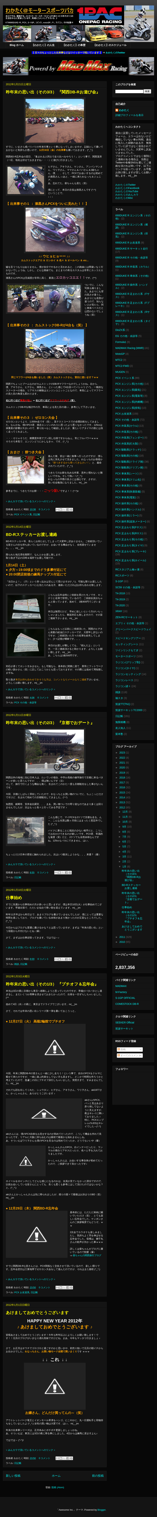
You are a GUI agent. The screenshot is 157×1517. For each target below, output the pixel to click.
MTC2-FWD (122, 365)
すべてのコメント (129, 1055)
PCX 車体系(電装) (125, 497)
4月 (124, 851)
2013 (122, 802)
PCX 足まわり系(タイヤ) (129, 545)
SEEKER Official (124, 1022)
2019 (122, 772)
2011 (122, 937)
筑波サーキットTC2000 (128, 710)
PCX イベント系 (23, 514)
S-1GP (119, 581)
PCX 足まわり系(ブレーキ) (130, 551)
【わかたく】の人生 (43, 45)
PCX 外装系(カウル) (126, 425)
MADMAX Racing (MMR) (129, 348)
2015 (122, 792)
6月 (124, 841)
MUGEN (120, 371)
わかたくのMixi (124, 197)
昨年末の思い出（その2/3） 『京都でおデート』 (50, 722)
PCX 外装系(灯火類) (126, 443)
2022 (122, 757)
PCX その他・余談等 (25, 702)
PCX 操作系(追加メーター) (130, 521)
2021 (122, 762)
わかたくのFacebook (127, 188)
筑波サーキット (124, 1028)
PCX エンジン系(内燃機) (129, 401)
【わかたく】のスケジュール (110, 45)
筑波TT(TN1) (122, 704)
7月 (124, 836)
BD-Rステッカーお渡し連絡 (31, 534)
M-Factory (121, 992)
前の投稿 (98, 1475)
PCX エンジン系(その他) (129, 383)
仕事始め (14, 897)
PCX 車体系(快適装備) (128, 491)
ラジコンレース (124, 680)
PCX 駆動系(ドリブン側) (129, 467)
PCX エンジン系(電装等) (129, 395)
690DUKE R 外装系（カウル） (132, 266)
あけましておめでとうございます (37, 1312)
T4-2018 (120, 593)
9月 (124, 826)
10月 (125, 821)
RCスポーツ (122, 575)
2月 (124, 861)
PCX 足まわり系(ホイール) (130, 560)
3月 (124, 856)
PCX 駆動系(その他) (126, 455)
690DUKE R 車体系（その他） (132, 275)
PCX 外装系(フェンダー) (129, 437)
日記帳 (36, 514)
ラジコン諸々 (123, 686)
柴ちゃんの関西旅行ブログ (87, 1255)
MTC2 (118, 359)
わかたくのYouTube (126, 191)
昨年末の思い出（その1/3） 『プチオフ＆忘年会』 (52, 984)
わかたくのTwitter (115, 52)
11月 (125, 816)
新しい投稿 (13, 1475)
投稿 (122, 1049)
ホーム (56, 1475)
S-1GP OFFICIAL (125, 997)
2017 (122, 782)
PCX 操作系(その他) (126, 503)
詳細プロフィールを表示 (129, 115)
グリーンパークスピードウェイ (133, 629)
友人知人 (120, 727)
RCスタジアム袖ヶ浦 (127, 569)
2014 (122, 797)
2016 (122, 787)
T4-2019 (120, 599)
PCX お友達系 (21, 1292)
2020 (122, 767)
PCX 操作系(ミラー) (126, 515)
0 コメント (44, 509)
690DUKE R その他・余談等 (131, 257)
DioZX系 (120, 329)
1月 (124, 866)
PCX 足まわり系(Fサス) (129, 527)
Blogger (101, 1509)
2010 (122, 941)
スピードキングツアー (128, 638)
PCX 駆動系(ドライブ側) (129, 461)
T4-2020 (120, 605)
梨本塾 (119, 734)
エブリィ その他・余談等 (129, 623)
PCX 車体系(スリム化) (128, 479)
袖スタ (119, 698)
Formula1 (120, 342)
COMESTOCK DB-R (127, 1003)
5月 (124, 846)
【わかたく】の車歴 (73, 45)
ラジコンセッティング (128, 674)
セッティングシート (126, 644)
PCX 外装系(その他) (126, 431)
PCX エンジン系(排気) (128, 407)
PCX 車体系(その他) (126, 485)
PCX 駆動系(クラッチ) (128, 449)
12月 (125, 811)
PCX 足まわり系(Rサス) (129, 533)
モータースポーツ (125, 656)
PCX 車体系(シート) (126, 473)
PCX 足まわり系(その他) (129, 539)
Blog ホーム (17, 45)
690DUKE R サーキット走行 (131, 248)
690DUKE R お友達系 (127, 242)
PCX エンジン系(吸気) (128, 389)
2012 (122, 807)
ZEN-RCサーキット (126, 617)
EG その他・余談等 (126, 336)
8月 (124, 831)
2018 (122, 777)
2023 (122, 752)
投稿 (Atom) (57, 1487)
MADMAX (121, 986)
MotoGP (120, 353)
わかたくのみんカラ (126, 194)
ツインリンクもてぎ (126, 650)
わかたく (124, 110)
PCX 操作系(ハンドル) (128, 509)
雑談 (16, 964)
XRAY (118, 611)
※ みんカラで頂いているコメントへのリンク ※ (30, 501)
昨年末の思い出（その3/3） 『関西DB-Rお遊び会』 (53, 92)
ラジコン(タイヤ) (125, 668)
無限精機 (120, 722)
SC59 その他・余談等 (127, 587)
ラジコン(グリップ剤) (127, 662)
